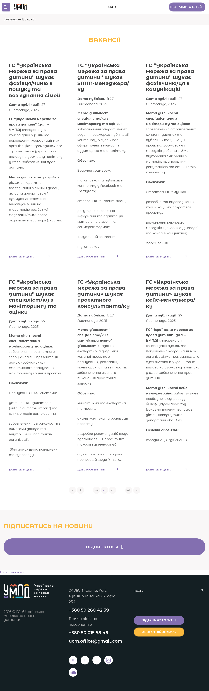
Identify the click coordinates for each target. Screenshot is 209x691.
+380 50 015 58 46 (88, 632)
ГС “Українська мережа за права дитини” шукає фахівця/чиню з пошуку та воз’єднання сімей (34, 80)
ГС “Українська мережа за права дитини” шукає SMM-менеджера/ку (103, 77)
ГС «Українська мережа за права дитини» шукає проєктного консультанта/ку (103, 294)
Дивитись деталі (29, 256)
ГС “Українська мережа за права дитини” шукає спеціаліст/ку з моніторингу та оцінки (33, 297)
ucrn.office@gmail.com (95, 641)
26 (112, 490)
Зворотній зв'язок (159, 632)
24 (97, 490)
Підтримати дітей (187, 7)
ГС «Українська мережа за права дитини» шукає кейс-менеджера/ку (170, 294)
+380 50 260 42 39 (89, 610)
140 (128, 490)
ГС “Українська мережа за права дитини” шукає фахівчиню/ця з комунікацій (170, 77)
